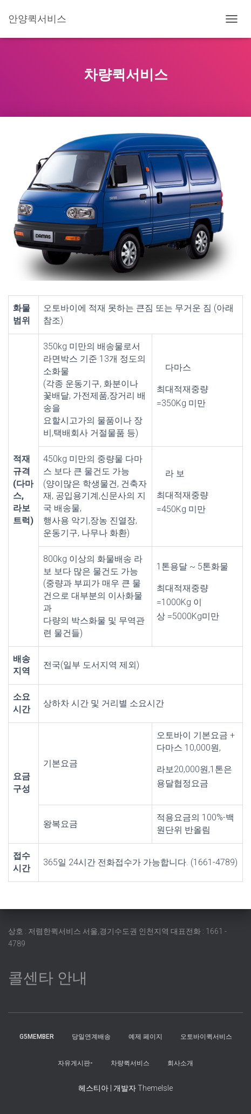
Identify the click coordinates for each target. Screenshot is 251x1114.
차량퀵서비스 (130, 1063)
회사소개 (180, 1063)
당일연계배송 (91, 1036)
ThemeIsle (155, 1088)
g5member (36, 1036)
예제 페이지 (145, 1036)
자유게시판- (75, 1063)
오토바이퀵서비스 (206, 1036)
